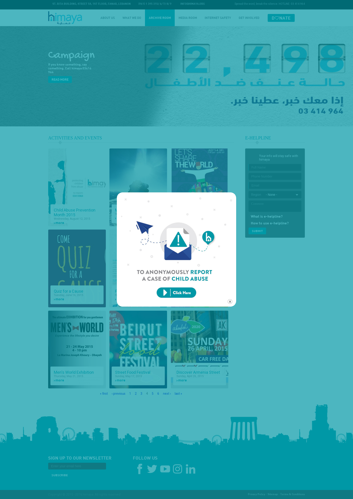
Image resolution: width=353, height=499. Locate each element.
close (230, 294)
